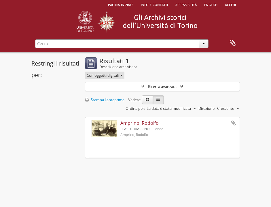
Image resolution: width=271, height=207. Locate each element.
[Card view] (147, 99)
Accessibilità (186, 4)
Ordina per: (135, 108)
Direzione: (206, 108)
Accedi (230, 4)
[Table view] (158, 99)
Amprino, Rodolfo (139, 123)
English (210, 4)
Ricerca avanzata (162, 86)
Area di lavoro (232, 43)
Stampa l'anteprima (104, 99)
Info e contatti (154, 4)
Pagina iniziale (120, 4)
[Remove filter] (121, 75)
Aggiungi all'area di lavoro (233, 123)
